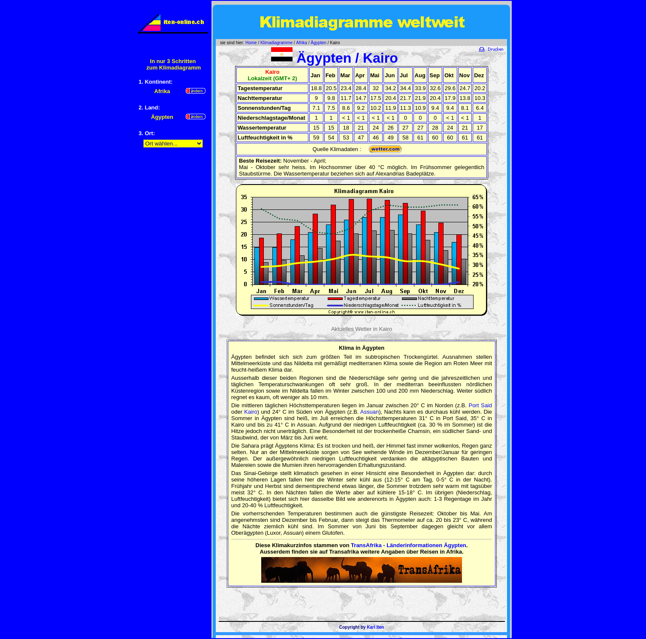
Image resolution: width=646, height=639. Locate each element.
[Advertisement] (173, 288)
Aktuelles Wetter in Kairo (361, 329)
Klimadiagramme (276, 42)
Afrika (301, 42)
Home (251, 42)
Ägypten (318, 42)
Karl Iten (375, 627)
